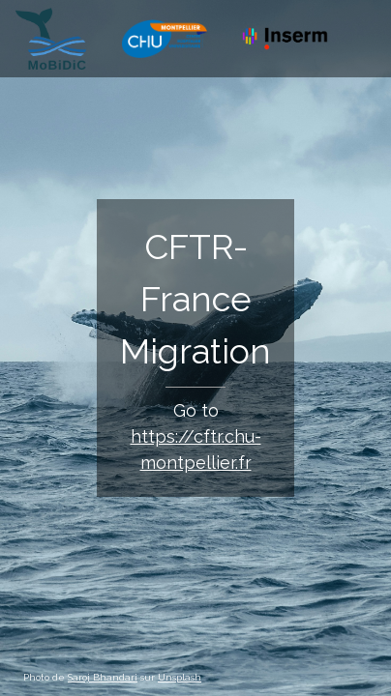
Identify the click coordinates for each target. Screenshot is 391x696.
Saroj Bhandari (102, 677)
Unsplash (179, 677)
